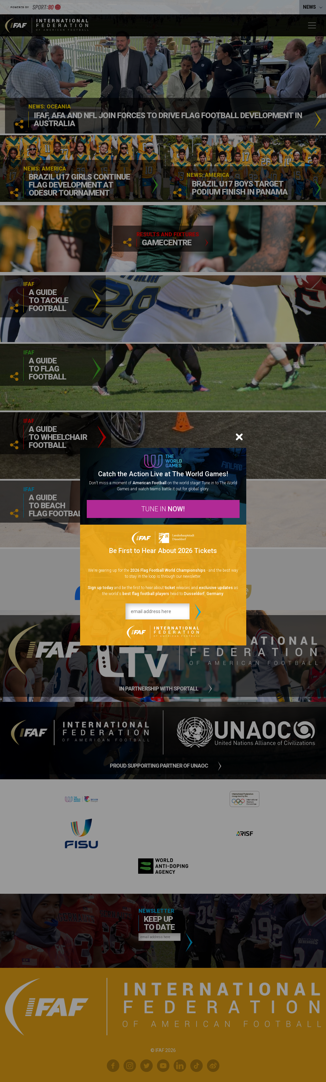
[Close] (239, 437)
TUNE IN (163, 509)
